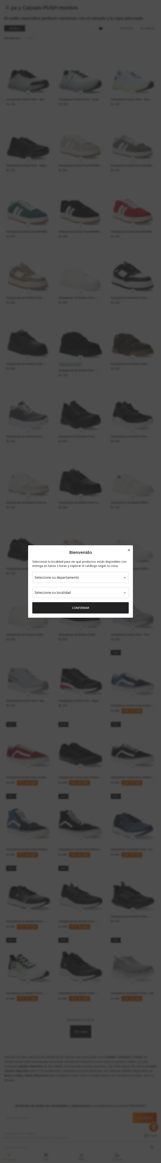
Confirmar (80, 608)
